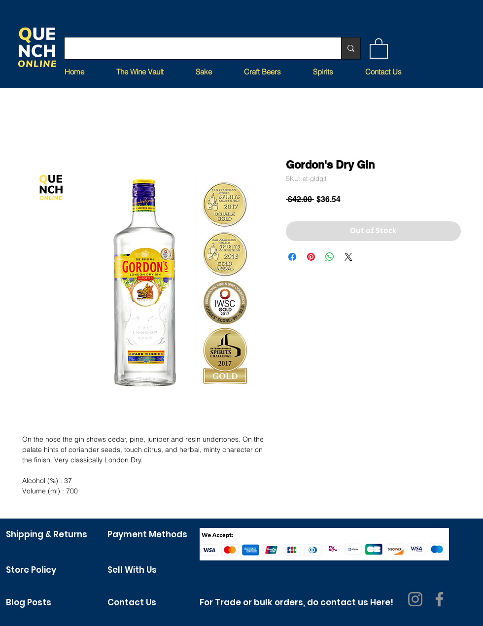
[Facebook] (439, 599)
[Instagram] (415, 599)
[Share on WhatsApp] (330, 257)
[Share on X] (348, 257)
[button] (379, 48)
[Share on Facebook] (292, 257)
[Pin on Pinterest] (311, 257)
